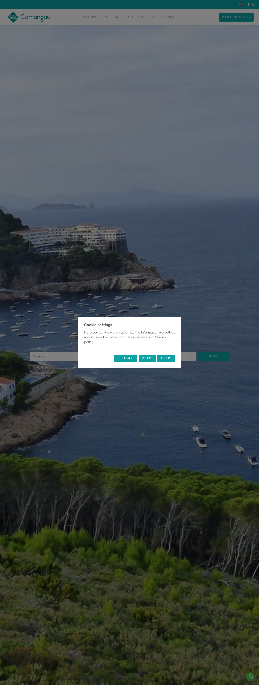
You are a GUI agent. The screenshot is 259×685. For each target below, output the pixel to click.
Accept (166, 358)
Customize (125, 358)
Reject (147, 358)
